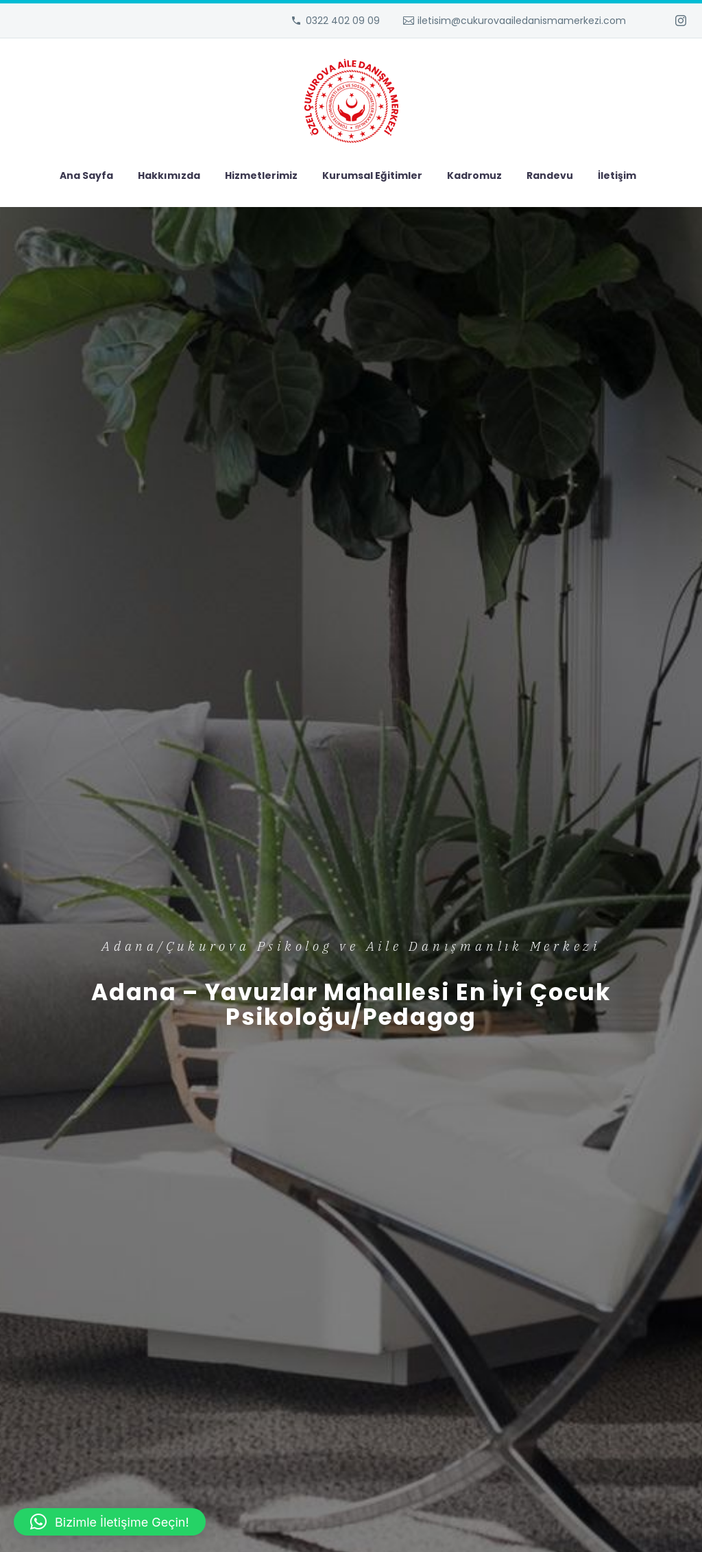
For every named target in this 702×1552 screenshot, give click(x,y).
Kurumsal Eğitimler (372, 175)
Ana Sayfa (86, 175)
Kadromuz (474, 175)
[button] (110, 1522)
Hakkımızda (169, 175)
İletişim (617, 175)
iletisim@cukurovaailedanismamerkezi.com (521, 20)
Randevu (549, 175)
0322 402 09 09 (343, 20)
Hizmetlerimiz (261, 175)
